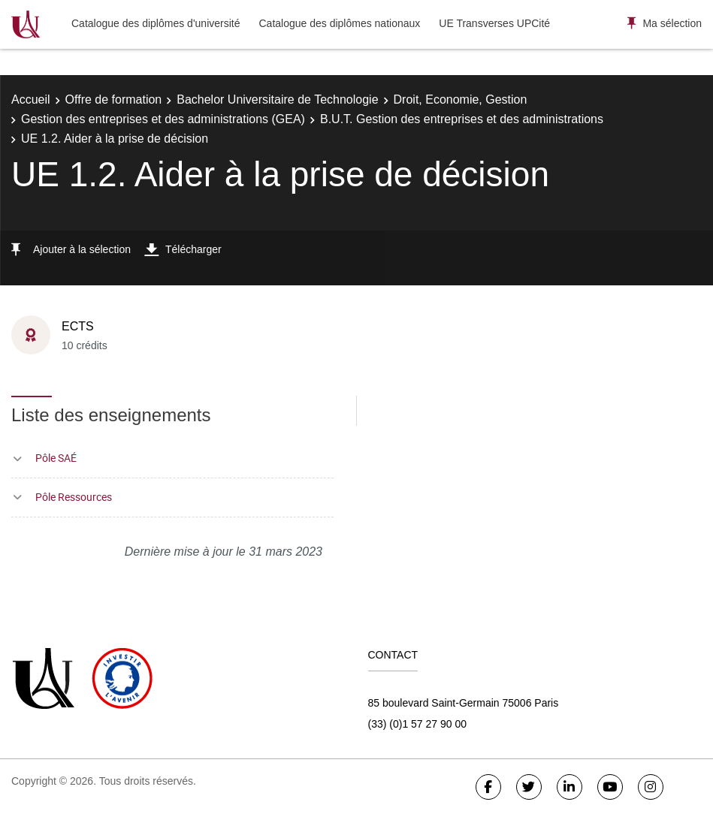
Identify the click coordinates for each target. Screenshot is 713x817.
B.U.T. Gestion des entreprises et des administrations (461, 119)
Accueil (30, 99)
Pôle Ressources (73, 497)
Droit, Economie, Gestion (460, 99)
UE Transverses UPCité (494, 23)
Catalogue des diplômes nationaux (339, 23)
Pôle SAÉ (56, 458)
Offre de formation (113, 99)
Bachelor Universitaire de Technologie (277, 99)
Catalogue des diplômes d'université (155, 23)
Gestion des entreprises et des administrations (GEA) (163, 119)
